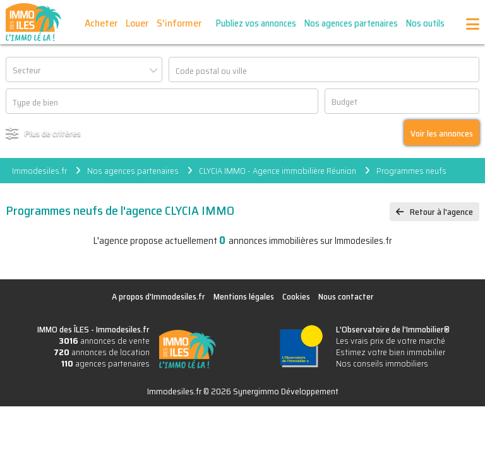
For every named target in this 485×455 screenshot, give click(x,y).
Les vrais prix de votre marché (390, 341)
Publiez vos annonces (256, 23)
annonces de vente (104, 341)
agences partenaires (105, 363)
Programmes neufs (411, 171)
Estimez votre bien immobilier (390, 352)
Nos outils (425, 23)
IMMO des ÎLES (33, 22)
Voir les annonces (441, 133)
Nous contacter (346, 296)
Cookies (296, 296)
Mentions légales (243, 296)
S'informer (179, 23)
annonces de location (102, 352)
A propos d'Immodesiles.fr (158, 296)
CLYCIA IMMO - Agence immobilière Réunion (277, 171)
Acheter (101, 23)
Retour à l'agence (441, 212)
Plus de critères (53, 133)
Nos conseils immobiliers (382, 363)
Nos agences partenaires (351, 23)
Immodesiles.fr (39, 171)
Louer (137, 23)
